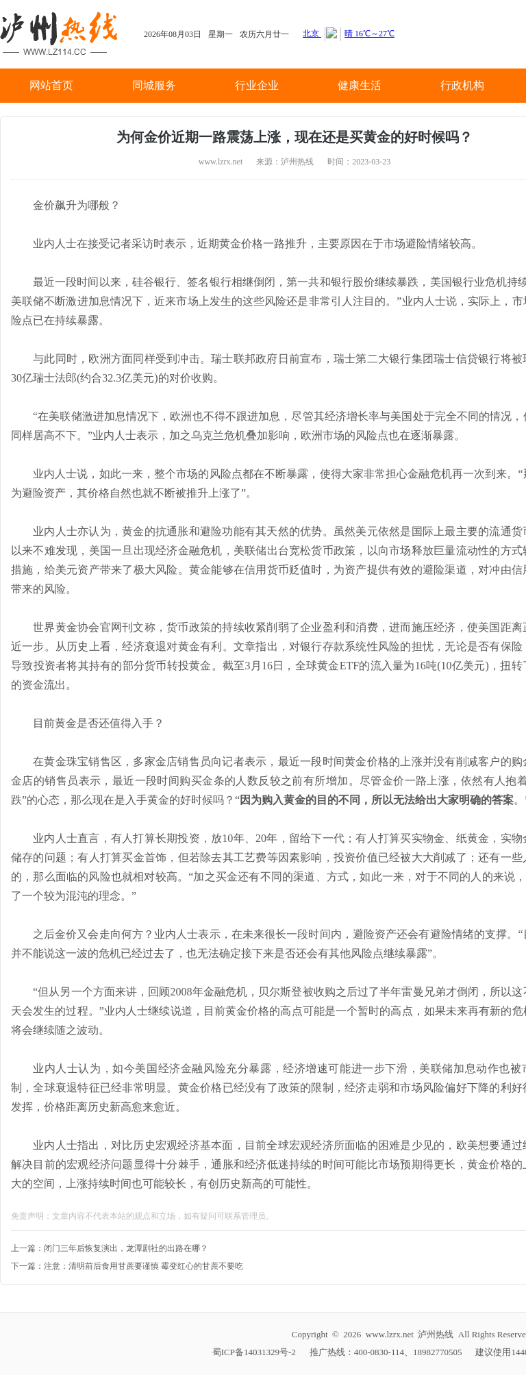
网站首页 (51, 85)
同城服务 (154, 85)
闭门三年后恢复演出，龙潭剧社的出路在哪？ (126, 1248)
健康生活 (359, 85)
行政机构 (462, 85)
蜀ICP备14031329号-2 (254, 1352)
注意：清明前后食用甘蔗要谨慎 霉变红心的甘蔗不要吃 (143, 1266)
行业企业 (257, 85)
